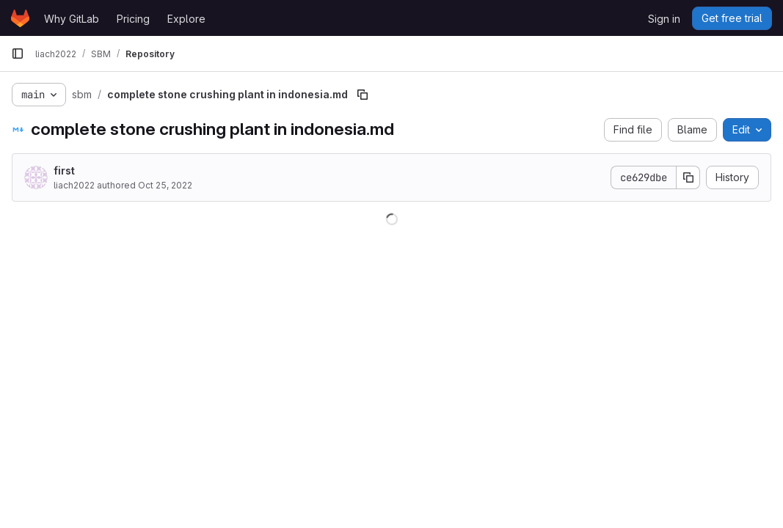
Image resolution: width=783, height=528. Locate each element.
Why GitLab (71, 18)
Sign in (664, 18)
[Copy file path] (362, 94)
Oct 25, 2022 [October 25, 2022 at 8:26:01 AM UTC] (165, 185)
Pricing (133, 18)
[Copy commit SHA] (688, 177)
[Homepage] (20, 18)
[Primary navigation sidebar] (17, 53)
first (64, 170)
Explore (186, 18)
